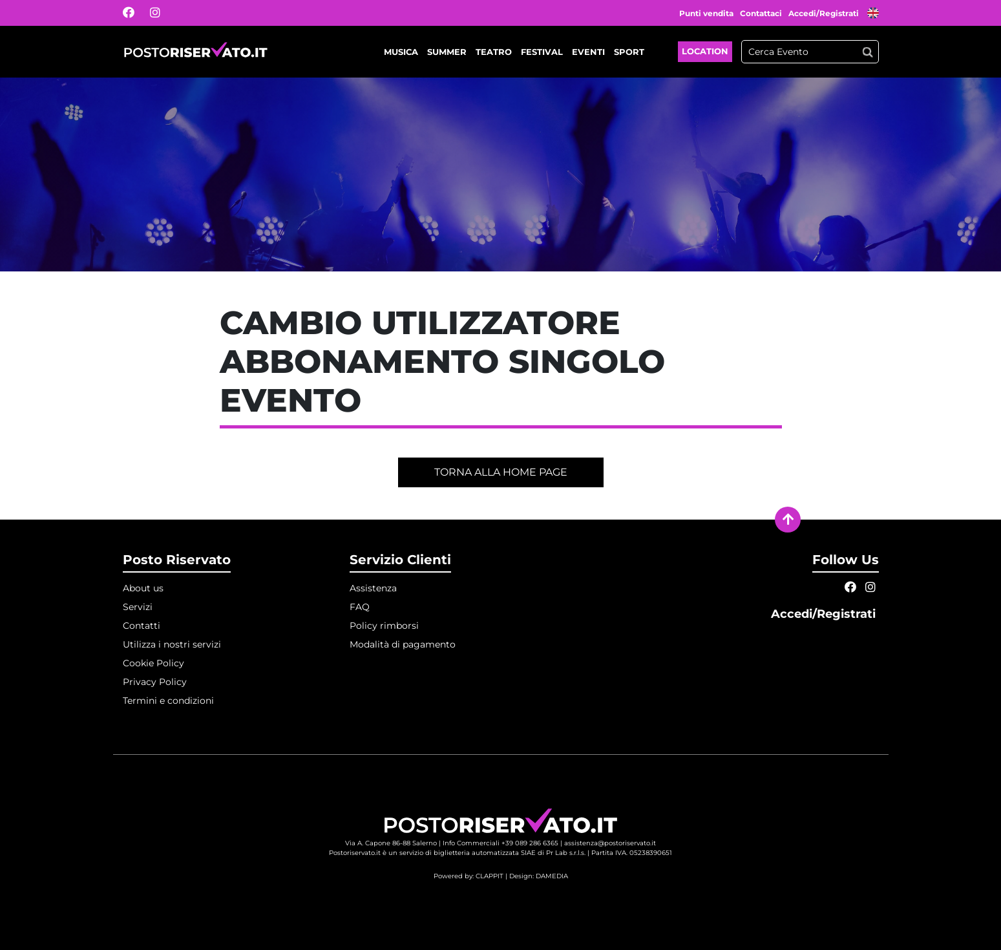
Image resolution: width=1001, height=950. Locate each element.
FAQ (360, 607)
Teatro (494, 52)
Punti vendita (706, 13)
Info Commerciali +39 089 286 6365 (500, 843)
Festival (542, 52)
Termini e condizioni (168, 700)
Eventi (588, 52)
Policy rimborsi (384, 625)
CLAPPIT (489, 876)
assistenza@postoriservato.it (610, 843)
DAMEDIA (552, 876)
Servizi (138, 607)
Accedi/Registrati (824, 13)
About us (143, 588)
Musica (401, 52)
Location (705, 51)
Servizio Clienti (400, 559)
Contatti (141, 625)
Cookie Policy (153, 663)
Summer (447, 52)
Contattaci (761, 13)
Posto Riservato (177, 559)
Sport (629, 52)
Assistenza (373, 588)
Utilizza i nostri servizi (172, 644)
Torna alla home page (500, 472)
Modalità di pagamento (403, 644)
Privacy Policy (155, 682)
